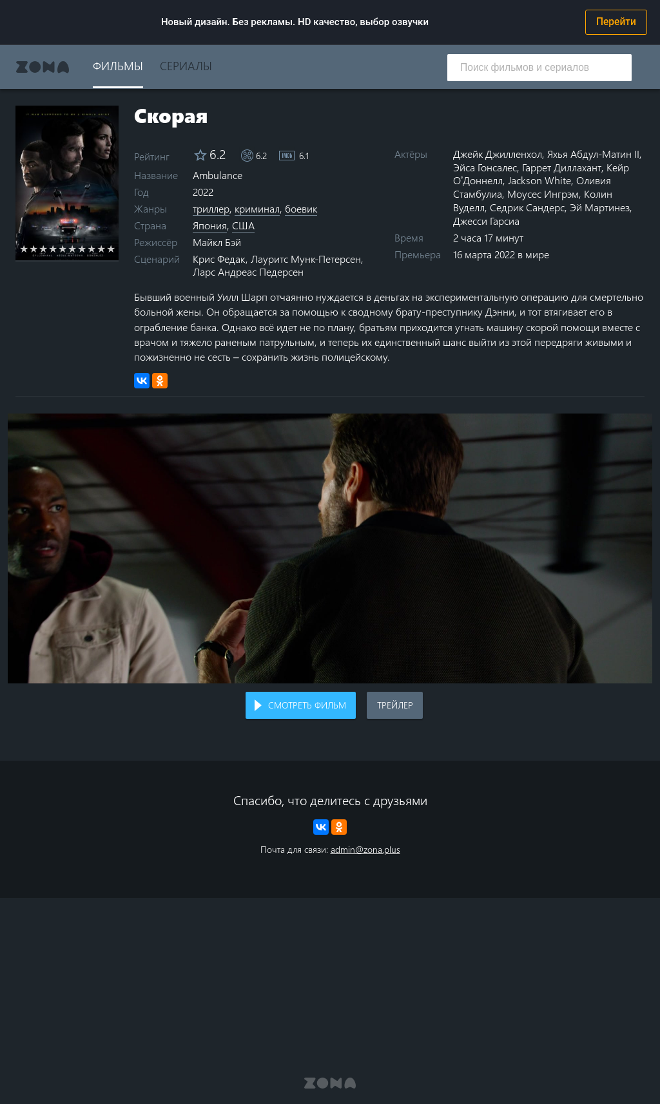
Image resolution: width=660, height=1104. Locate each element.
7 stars (82, 248)
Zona (42, 67)
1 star (24, 248)
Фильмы (118, 65)
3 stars (43, 248)
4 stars (53, 248)
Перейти (616, 22)
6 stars (72, 248)
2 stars (34, 248)
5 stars (63, 248)
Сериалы (186, 65)
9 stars (101, 248)
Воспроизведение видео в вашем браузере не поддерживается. (330, 548)
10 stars (111, 248)
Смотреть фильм (307, 705)
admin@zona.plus (365, 849)
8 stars (92, 248)
